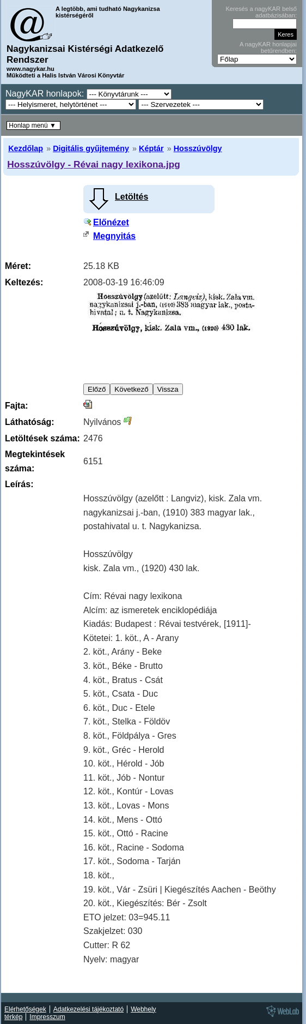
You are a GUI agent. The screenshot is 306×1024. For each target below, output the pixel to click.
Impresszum (47, 1017)
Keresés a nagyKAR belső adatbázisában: (261, 12)
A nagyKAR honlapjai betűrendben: (268, 47)
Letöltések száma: (42, 438)
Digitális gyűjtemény (91, 148)
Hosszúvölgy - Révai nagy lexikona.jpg (93, 164)
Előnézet (111, 222)
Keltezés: (24, 282)
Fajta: (16, 405)
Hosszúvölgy (198, 148)
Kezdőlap (25, 148)
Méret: (18, 266)
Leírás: (19, 484)
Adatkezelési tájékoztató (88, 1009)
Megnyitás (114, 236)
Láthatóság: (29, 422)
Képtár (151, 148)
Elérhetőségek (25, 1009)
